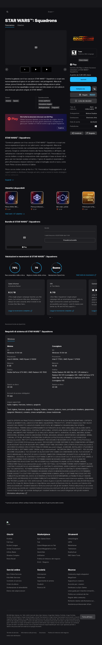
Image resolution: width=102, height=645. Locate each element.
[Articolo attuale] (25, 69)
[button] (36, 180)
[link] (61, 128)
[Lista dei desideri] (83, 100)
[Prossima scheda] (65, 69)
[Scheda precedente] (6, 69)
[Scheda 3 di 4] (47, 69)
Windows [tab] (11, 339)
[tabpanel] (51, 364)
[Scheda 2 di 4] (36, 69)
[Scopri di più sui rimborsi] (96, 108)
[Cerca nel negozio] (7, 12)
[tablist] (51, 339)
